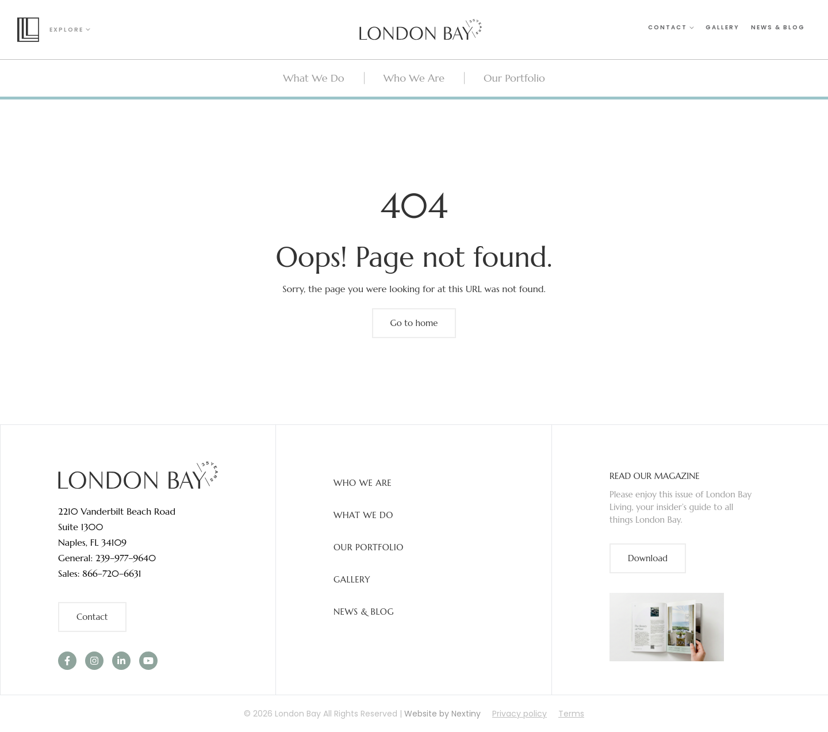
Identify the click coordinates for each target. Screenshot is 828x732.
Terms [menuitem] (571, 713)
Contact (671, 28)
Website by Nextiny (442, 713)
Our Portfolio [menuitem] (514, 78)
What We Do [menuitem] (313, 78)
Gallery (722, 28)
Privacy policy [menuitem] (519, 713)
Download (648, 558)
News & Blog (778, 28)
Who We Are (363, 482)
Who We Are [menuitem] (414, 78)
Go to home (414, 322)
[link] (138, 474)
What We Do (363, 514)
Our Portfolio (369, 547)
